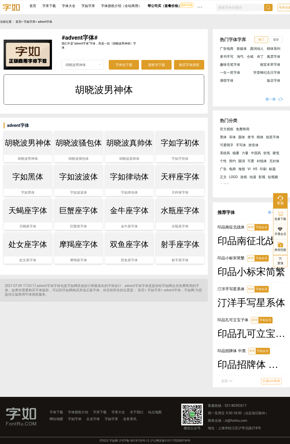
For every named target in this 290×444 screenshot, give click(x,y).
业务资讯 (130, 419)
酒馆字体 (226, 80)
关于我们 (136, 412)
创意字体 (272, 137)
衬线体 (262, 161)
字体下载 (56, 412)
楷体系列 (273, 49)
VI (249, 169)
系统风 (225, 153)
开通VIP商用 (271, 381)
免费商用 (242, 129)
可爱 (250, 161)
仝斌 (250, 56)
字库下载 (49, 6)
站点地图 (155, 412)
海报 (241, 169)
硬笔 (276, 153)
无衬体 (274, 161)
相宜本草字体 (270, 64)
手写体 (241, 145)
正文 (223, 177)
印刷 (263, 169)
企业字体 (93, 419)
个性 (223, 161)
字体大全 (68, 6)
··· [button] (200, 7)
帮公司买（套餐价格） (164, 6)
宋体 (232, 137)
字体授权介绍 (78, 412)
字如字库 (88, 6)
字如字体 (74, 419)
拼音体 (253, 145)
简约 (232, 161)
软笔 (266, 153)
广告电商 (226, 49)
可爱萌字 (226, 145)
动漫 (252, 177)
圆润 (241, 161)
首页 (32, 6)
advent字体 (45, 21)
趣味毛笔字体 (230, 64)
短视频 (273, 177)
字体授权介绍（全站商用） (121, 6)
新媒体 (242, 49)
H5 (255, 169)
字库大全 (118, 412)
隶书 (250, 137)
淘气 (240, 56)
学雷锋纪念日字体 (266, 72)
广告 (223, 169)
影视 (262, 177)
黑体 (223, 137)
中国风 (256, 153)
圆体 (241, 137)
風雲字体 (273, 56)
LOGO (233, 177)
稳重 (235, 153)
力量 (245, 153)
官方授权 (226, 129)
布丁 (260, 56)
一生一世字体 (230, 72)
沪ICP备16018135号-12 (134, 440)
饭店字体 (273, 80)
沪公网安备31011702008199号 (170, 440)
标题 (272, 169)
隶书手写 (226, 56)
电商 (232, 169)
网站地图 (56, 419)
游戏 (243, 177)
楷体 (260, 137)
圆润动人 (257, 49)
